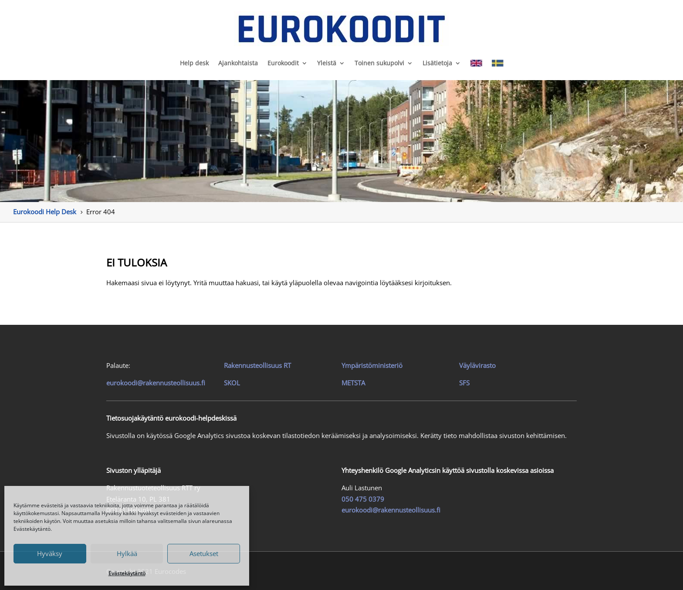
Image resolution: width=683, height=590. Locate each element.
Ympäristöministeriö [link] (372, 365)
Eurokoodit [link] (283, 63)
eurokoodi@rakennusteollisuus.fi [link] (155, 382)
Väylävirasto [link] (477, 365)
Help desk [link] (194, 63)
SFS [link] (464, 382)
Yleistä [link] (326, 63)
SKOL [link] (232, 382)
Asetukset (203, 553)
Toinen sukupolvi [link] (379, 63)
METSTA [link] (353, 382)
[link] (341, 28)
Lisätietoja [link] (437, 63)
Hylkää (127, 553)
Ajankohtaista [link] (238, 63)
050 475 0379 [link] (363, 499)
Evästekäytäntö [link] (126, 573)
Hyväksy (49, 553)
